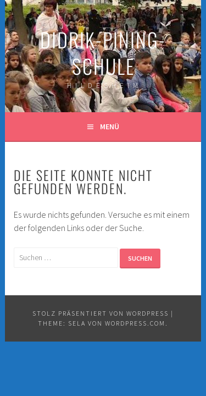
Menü (109, 126)
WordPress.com (135, 323)
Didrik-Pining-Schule (103, 52)
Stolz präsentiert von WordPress (100, 313)
